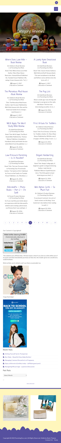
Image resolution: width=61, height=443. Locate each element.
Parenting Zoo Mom (17, 68)
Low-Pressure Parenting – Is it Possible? (16, 156)
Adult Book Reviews (45, 66)
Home (56, 440)
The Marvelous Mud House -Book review (16, 93)
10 (47, 222)
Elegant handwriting (44, 155)
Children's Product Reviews (45, 193)
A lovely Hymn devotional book (45, 61)
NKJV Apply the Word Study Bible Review (16, 124)
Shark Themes (51, 438)
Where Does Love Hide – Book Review (16, 61)
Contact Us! (49, 440)
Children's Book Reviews (17, 66)
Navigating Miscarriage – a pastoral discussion (20, 366)
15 (55, 222)
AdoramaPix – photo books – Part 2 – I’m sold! (16, 190)
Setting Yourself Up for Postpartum (16, 354)
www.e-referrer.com (30, 383)
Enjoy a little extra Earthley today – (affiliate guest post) (23, 363)
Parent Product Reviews (17, 196)
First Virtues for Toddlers (45, 123)
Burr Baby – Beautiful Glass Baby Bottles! (18, 357)
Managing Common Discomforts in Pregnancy (19, 360)
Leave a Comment (17, 85)
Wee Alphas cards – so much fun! (44, 188)
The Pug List (44, 91)
